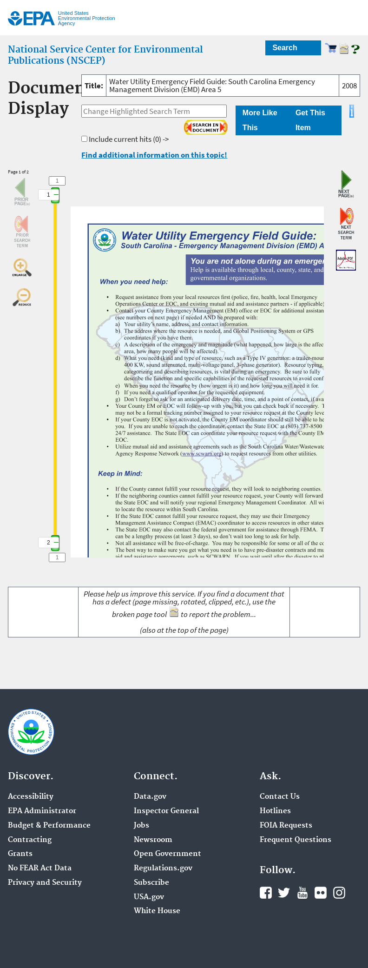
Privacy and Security (45, 883)
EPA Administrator (42, 811)
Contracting (30, 840)
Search (284, 48)
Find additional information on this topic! (154, 155)
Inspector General (166, 811)
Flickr (321, 893)
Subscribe (151, 883)
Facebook (266, 893)
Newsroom (153, 840)
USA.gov (149, 897)
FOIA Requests (286, 826)
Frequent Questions (295, 840)
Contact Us (280, 797)
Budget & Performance (49, 826)
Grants (20, 854)
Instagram (339, 893)
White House (157, 911)
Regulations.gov (163, 868)
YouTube (302, 893)
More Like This (260, 120)
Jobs (141, 826)
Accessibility (30, 797)
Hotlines (275, 811)
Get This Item (310, 120)
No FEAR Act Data (40, 868)
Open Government (167, 854)
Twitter (284, 893)
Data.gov (150, 797)
